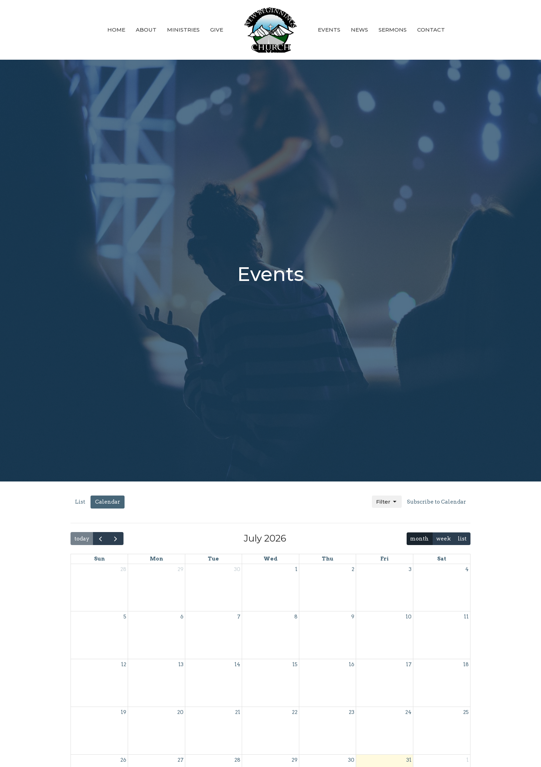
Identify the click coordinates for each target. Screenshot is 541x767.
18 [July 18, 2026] (466, 664)
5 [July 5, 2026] (124, 617)
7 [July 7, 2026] (238, 617)
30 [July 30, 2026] (351, 760)
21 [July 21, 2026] (237, 712)
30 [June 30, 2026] (237, 569)
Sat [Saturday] (441, 559)
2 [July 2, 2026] (353, 569)
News (359, 29)
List (80, 502)
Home (116, 29)
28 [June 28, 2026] (123, 569)
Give (216, 29)
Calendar (107, 502)
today (81, 539)
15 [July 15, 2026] (295, 664)
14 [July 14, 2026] (237, 664)
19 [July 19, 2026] (123, 712)
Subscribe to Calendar (436, 502)
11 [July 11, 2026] (466, 617)
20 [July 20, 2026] (180, 712)
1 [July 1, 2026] (296, 569)
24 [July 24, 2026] (408, 712)
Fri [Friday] (384, 559)
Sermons (393, 29)
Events (329, 29)
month (419, 539)
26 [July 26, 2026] (123, 760)
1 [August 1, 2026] (467, 760)
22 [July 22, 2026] (295, 712)
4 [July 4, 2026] (467, 569)
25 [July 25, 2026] (466, 712)
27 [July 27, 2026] (180, 760)
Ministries (183, 29)
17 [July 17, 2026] (409, 664)
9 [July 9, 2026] (352, 617)
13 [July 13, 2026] (180, 664)
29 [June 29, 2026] (180, 569)
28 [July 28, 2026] (237, 760)
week (443, 539)
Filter (387, 501)
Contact (431, 29)
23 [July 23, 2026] (351, 712)
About (146, 29)
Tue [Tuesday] (213, 559)
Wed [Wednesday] (270, 559)
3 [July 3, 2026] (410, 569)
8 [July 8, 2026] (296, 617)
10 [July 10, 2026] (409, 617)
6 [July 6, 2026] (181, 617)
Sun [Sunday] (99, 559)
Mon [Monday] (156, 559)
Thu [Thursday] (327, 559)
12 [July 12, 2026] (123, 664)
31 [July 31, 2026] (409, 760)
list (462, 539)
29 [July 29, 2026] (295, 760)
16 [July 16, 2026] (351, 664)
